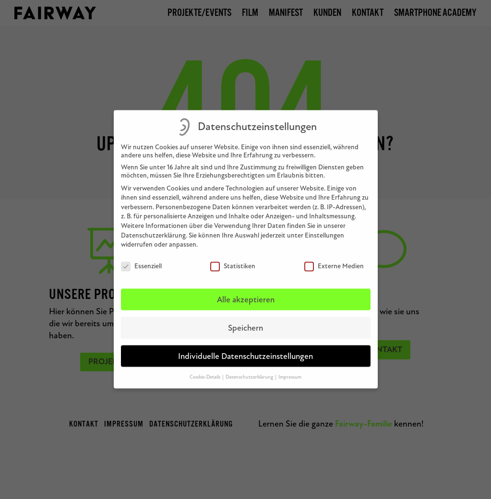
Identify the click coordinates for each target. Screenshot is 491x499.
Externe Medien (334, 259)
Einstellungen (324, 229)
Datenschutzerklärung (153, 229)
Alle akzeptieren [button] (246, 293)
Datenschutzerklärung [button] (250, 370)
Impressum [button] (289, 370)
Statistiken (232, 259)
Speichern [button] (245, 321)
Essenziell (141, 259)
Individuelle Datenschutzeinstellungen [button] (245, 350)
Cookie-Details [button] (205, 370)
